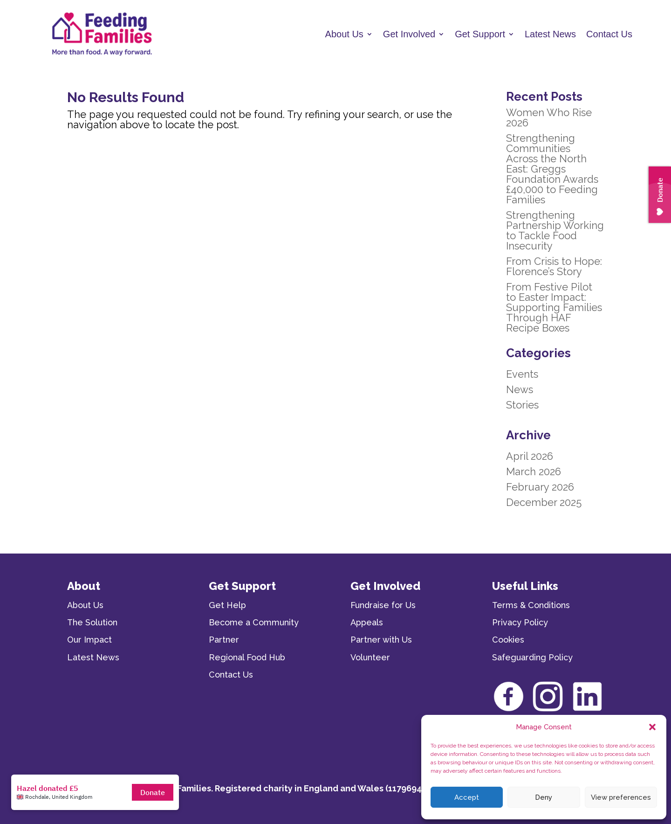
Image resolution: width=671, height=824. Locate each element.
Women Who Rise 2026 (549, 117)
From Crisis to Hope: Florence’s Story (554, 266)
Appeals (366, 622)
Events (522, 374)
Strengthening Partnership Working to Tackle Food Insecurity (555, 230)
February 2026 (540, 487)
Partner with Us (381, 639)
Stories (522, 405)
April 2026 (529, 456)
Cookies (508, 639)
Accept (466, 797)
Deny (543, 797)
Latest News (550, 34)
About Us (344, 34)
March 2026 (533, 471)
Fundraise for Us (383, 605)
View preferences (621, 797)
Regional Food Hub (247, 657)
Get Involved (409, 34)
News (519, 389)
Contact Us (609, 34)
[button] (652, 727)
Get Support (480, 34)
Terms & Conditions (531, 605)
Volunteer (370, 657)
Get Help (227, 605)
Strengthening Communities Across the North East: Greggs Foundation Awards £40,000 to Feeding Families (552, 169)
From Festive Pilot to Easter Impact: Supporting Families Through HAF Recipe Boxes (554, 307)
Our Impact (89, 639)
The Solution (92, 622)
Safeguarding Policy (532, 657)
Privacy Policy (520, 622)
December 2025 (544, 502)
